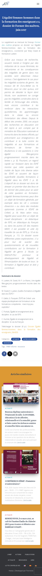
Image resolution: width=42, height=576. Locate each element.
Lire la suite (21, 442)
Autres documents (29, 339)
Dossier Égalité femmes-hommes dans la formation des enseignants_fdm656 (21, 329)
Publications (30, 554)
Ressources (7, 343)
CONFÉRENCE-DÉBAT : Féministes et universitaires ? (20, 482)
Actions (18, 554)
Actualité (16, 339)
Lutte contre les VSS (12, 565)
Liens (32, 560)
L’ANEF (9, 554)
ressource (21, 347)
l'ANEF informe (11, 347)
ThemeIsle (29, 571)
